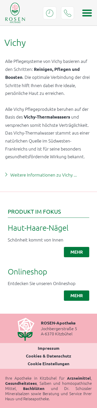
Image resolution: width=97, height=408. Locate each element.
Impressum (48, 348)
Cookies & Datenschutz (48, 356)
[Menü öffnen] (85, 13)
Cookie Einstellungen (48, 363)
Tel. (67, 12)
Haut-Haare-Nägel (38, 227)
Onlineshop (27, 271)
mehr (76, 252)
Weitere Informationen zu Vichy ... (43, 174)
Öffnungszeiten (49, 12)
